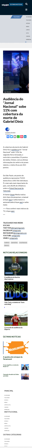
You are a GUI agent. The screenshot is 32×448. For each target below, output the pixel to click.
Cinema (28, 36)
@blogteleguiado (18, 228)
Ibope (12, 194)
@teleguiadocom (20, 233)
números (6, 245)
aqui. (13, 211)
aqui (10, 200)
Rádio (27, 26)
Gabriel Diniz (14, 242)
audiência (15, 150)
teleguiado (17, 230)
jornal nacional (23, 242)
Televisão (7, 397)
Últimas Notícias (16, 4)
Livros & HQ (28, 31)
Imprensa (28, 39)
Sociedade (7, 395)
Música (28, 23)
